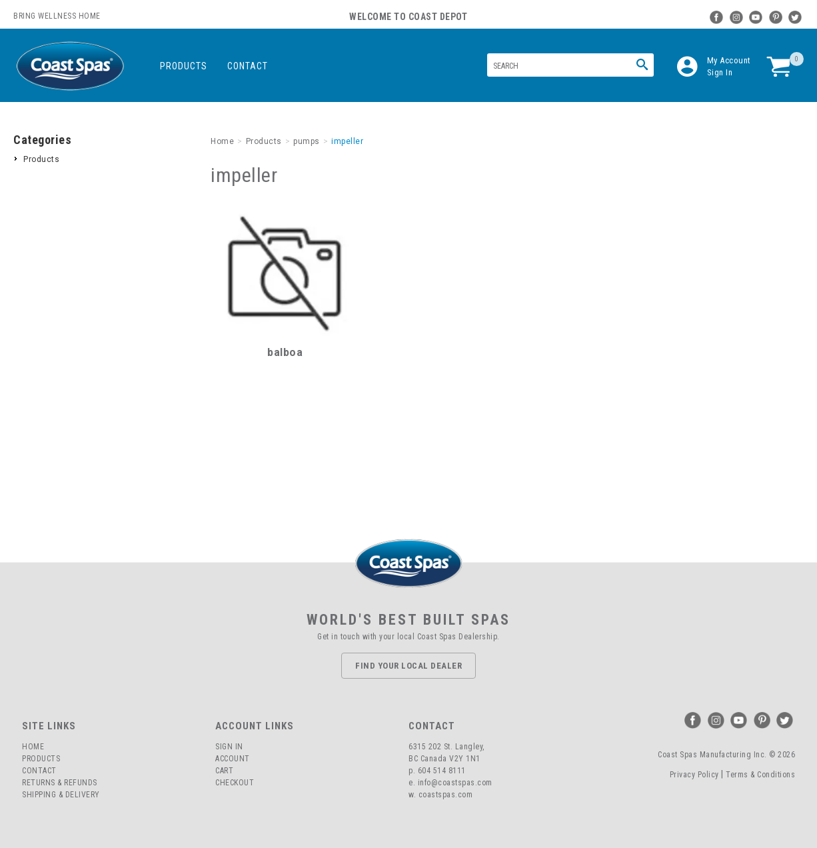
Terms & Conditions (760, 774)
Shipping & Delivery (61, 794)
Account (232, 758)
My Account (729, 60)
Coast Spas (70, 66)
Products (183, 66)
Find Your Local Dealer (408, 666)
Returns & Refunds (59, 782)
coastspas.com (445, 794)
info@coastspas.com (455, 782)
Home (33, 746)
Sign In (720, 72)
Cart (224, 770)
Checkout (234, 782)
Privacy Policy (694, 774)
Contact (247, 66)
